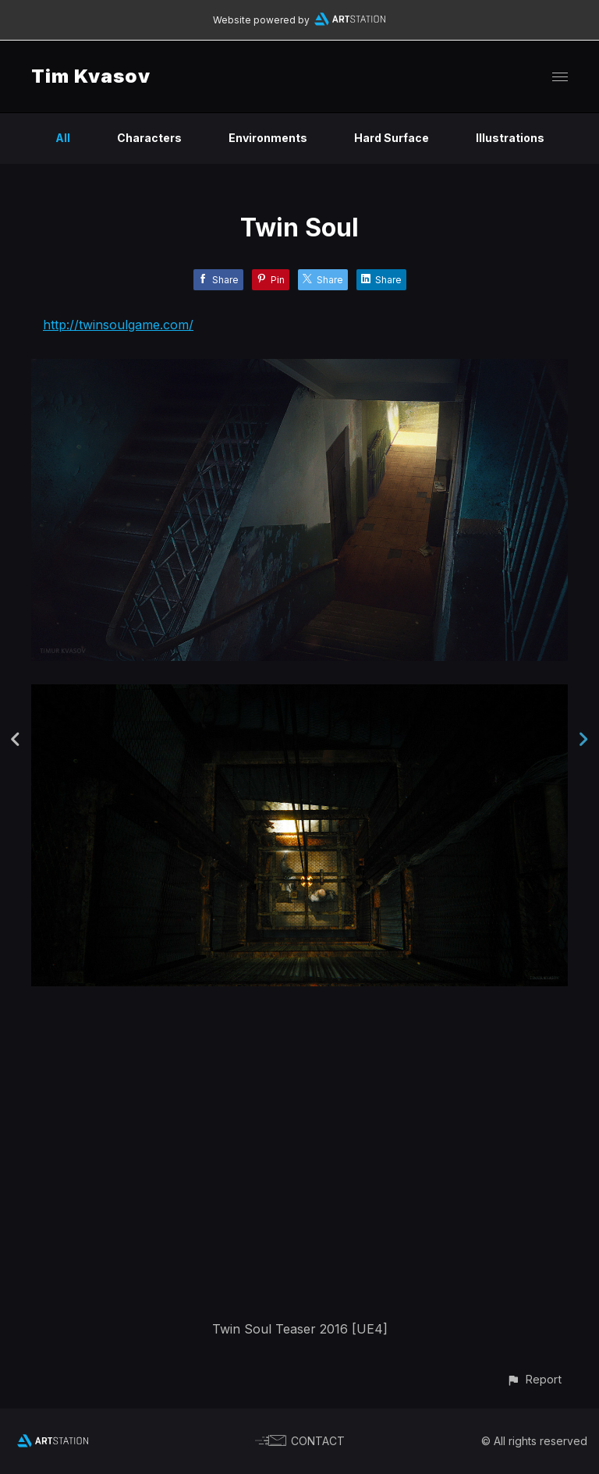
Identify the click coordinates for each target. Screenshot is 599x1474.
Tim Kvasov (91, 76)
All (62, 137)
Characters (149, 137)
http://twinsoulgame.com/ (118, 324)
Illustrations (510, 137)
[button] (534, 1379)
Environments (268, 137)
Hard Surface (391, 137)
